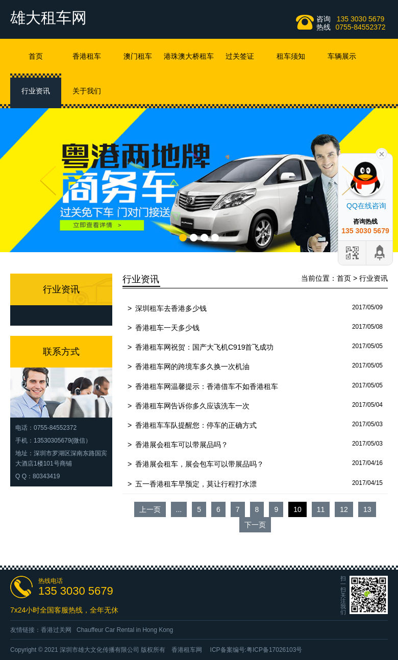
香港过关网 (56, 629)
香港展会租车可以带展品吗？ (181, 445)
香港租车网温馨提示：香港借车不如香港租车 (206, 386)
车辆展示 (342, 56)
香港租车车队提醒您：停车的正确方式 (196, 425)
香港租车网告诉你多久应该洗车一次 (192, 406)
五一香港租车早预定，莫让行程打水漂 (196, 484)
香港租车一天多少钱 (167, 328)
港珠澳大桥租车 (189, 56)
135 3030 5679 (360, 19)
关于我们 (86, 91)
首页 (36, 56)
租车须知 (291, 56)
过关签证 (240, 56)
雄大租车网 (48, 17)
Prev (48, 180)
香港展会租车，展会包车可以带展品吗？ (199, 464)
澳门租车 (137, 56)
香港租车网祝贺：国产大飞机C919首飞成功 (204, 347)
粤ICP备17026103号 (274, 649)
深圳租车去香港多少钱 (171, 308)
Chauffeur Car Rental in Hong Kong (125, 629)
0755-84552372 (360, 27)
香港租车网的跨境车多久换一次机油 (192, 366)
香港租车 (86, 56)
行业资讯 (35, 91)
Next (350, 180)
